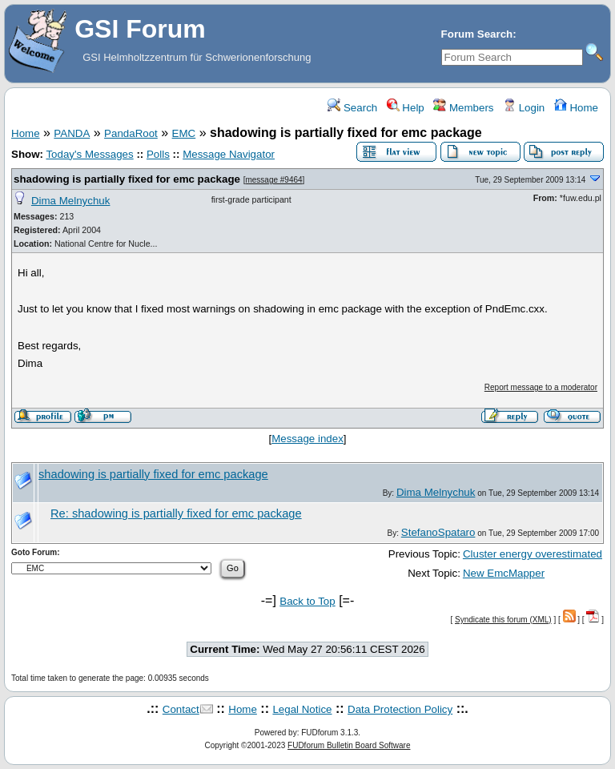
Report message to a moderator (540, 387)
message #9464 (273, 179)
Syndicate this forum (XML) (503, 619)
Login (524, 108)
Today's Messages (89, 154)
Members (463, 108)
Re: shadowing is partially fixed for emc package (176, 513)
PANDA (72, 133)
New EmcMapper (504, 573)
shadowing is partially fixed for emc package (127, 179)
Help (405, 108)
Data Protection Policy (400, 709)
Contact (181, 709)
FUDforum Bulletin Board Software (348, 745)
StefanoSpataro (438, 532)
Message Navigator (229, 154)
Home (576, 108)
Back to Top (307, 601)
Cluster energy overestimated (532, 554)
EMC (184, 133)
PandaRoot (131, 133)
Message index (307, 439)
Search (352, 108)
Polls (158, 154)
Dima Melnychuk (71, 201)
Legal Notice (302, 709)
